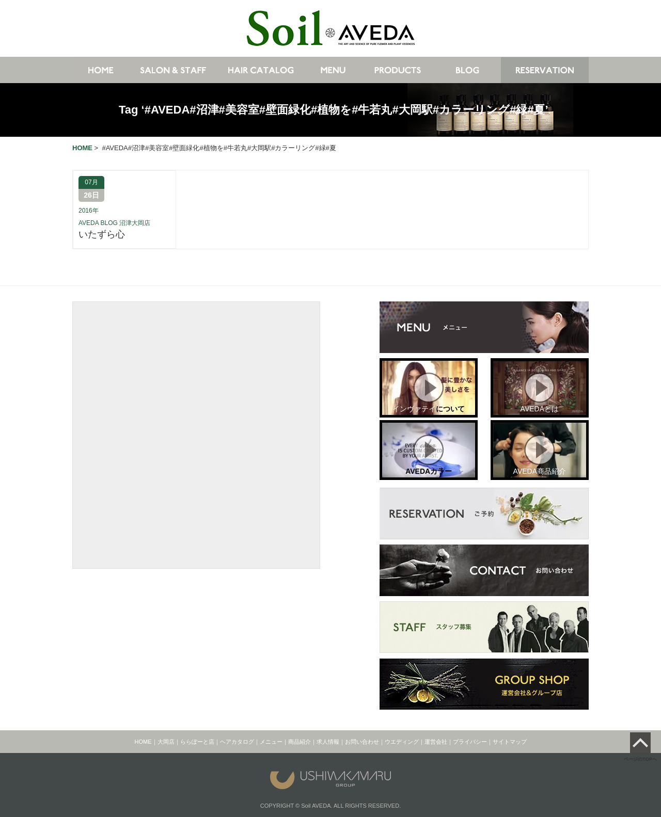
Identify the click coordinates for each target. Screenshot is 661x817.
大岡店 (166, 742)
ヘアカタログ (237, 742)
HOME (143, 742)
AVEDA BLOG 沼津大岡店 (114, 223)
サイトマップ (510, 742)
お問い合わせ (362, 742)
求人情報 (328, 742)
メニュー (271, 742)
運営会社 (435, 742)
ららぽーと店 (197, 742)
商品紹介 (299, 742)
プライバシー (470, 742)
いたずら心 (101, 234)
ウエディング (402, 742)
